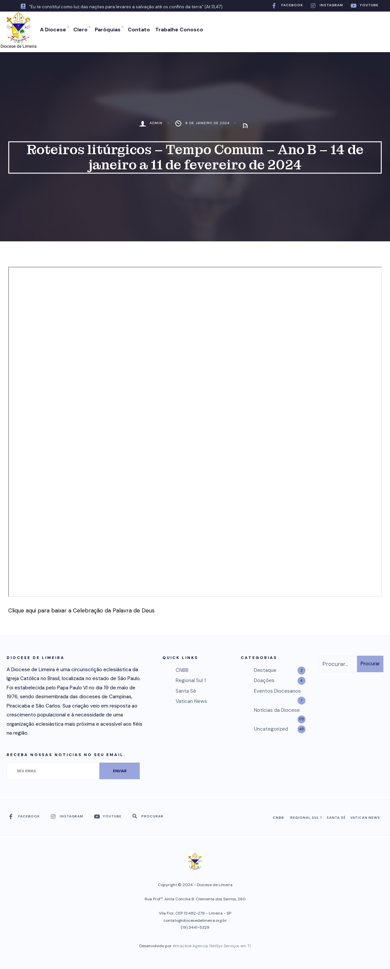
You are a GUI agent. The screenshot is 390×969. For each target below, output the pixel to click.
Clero (80, 29)
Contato (138, 29)
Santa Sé (186, 690)
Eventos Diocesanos (277, 690)
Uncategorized (271, 728)
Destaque (265, 669)
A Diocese (53, 29)
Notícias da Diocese (277, 709)
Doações (264, 679)
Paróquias (107, 29)
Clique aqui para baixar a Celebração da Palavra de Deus (81, 609)
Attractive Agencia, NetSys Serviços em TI (212, 945)
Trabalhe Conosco (179, 29)
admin (156, 122)
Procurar (370, 663)
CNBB (182, 669)
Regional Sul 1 (191, 679)
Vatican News (191, 700)
